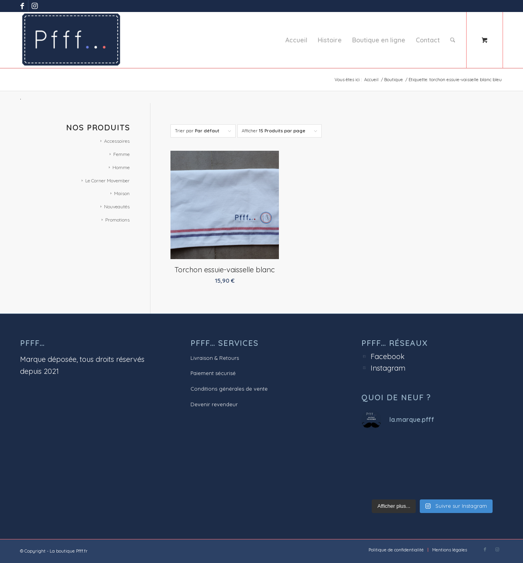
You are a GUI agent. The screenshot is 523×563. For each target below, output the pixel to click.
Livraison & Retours (214, 358)
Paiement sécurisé (213, 373)
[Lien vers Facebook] (22, 6)
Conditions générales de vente (229, 388)
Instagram (388, 368)
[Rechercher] (453, 40)
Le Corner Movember (107, 181)
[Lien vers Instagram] (34, 6)
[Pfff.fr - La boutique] (71, 40)
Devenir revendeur (214, 404)
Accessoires (117, 141)
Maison (122, 193)
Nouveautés (117, 207)
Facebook (388, 356)
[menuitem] (296, 40)
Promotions (117, 220)
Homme (121, 167)
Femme (121, 154)
